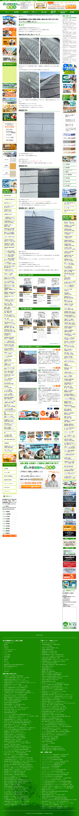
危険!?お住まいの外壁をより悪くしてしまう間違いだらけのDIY (16, 707)
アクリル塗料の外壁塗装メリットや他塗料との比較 (9, 252)
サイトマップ (7, 491)
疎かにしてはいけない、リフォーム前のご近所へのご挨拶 (15, 694)
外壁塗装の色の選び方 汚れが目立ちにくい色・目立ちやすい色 (16, 680)
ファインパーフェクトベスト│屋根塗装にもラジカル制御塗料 (54, 756)
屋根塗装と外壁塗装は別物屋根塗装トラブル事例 (9, 293)
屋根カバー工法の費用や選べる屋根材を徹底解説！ (52, 674)
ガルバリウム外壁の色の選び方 (68, 290)
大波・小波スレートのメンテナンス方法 (8, 451)
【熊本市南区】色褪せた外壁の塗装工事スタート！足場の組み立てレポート (69, 47)
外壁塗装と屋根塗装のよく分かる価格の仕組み (51, 644)
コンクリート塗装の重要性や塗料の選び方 (8, 394)
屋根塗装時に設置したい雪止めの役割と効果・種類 (9, 330)
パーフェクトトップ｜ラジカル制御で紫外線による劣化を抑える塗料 (55, 754)
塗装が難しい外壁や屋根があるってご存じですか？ (69, 342)
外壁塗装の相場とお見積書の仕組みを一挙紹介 (51, 657)
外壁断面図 (6, 443)
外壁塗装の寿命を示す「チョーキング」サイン (9, 270)
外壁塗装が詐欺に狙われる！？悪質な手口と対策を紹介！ (15, 737)
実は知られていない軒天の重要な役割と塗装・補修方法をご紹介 (54, 708)
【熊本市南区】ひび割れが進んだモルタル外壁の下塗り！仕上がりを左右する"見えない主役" (69, 25)
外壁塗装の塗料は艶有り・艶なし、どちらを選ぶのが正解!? (53, 794)
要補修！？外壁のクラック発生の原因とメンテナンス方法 (15, 726)
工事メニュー (35, 12)
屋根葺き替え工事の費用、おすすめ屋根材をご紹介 (52, 672)
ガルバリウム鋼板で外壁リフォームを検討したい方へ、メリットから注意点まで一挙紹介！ (22, 716)
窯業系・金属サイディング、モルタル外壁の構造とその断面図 (16, 754)
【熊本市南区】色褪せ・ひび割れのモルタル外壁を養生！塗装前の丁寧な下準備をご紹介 (69, 34)
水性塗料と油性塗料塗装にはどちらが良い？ (69, 357)
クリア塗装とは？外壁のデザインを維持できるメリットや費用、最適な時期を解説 (58, 786)
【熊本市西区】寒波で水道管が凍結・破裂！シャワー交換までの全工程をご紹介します (69, 38)
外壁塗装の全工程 (8, 214)
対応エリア (6, 661)
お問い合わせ (7, 487)
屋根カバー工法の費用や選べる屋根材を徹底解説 (9, 233)
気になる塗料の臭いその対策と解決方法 (68, 267)
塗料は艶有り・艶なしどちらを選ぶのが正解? (69, 353)
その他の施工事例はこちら (54, 306)
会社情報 (6, 659)
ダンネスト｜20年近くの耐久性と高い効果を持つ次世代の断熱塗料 (55, 774)
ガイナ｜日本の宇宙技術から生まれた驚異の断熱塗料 (52, 776)
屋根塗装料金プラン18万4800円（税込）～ (50, 652)
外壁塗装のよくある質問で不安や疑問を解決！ (69, 226)
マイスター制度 (7, 654)
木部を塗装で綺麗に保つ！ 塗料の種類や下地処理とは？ (15, 774)
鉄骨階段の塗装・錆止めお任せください (9, 375)
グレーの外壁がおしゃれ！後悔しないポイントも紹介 (69, 436)
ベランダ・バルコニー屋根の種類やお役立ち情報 (9, 402)
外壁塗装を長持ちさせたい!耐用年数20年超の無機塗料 (70, 312)
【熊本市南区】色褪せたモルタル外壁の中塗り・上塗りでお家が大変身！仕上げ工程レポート (69, 20)
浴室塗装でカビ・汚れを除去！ (8, 387)
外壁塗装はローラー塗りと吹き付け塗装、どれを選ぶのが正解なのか (17, 747)
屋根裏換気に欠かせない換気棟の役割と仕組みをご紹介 (15, 771)
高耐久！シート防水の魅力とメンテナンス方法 (9, 417)
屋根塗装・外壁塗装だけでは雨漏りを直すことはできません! (16, 699)
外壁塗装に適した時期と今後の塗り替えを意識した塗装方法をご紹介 (17, 721)
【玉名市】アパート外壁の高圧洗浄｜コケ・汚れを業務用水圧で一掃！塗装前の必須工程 (69, 56)
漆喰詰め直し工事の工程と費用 (68, 368)
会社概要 (72, 12)
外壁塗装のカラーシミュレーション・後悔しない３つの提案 (15, 685)
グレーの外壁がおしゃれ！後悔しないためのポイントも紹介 (15, 791)
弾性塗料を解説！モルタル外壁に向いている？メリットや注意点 (16, 801)
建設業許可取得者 (8, 479)
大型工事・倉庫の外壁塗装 (47, 741)
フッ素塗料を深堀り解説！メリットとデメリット (69, 455)
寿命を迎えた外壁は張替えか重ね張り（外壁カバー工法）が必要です (55, 676)
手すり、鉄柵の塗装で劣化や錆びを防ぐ (8, 379)
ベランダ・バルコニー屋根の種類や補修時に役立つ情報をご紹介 (16, 762)
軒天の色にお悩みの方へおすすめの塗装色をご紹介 (9, 315)
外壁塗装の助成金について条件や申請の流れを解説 (52, 686)
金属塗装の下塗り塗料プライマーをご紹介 (68, 305)
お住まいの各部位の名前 (9, 236)
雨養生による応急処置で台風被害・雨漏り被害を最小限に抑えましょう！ (18, 781)
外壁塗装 (9, 68)
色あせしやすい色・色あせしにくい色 (69, 125)
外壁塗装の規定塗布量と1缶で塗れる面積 (69, 380)
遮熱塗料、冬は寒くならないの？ (48, 789)
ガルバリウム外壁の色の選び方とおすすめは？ (13, 717)
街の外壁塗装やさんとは (9, 642)
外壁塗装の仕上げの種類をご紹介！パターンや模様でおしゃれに (16, 804)
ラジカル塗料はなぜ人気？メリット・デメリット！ (69, 474)
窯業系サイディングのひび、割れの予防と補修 (69, 346)
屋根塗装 (9, 72)
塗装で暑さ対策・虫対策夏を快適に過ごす (9, 267)
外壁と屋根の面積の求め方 (9, 439)
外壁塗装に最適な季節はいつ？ (9, 248)
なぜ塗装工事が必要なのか (9, 199)
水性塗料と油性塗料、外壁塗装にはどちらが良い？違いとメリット (55, 796)
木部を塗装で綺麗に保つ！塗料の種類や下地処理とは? (70, 395)
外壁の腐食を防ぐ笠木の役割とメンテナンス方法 (9, 323)
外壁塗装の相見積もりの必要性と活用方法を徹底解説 (14, 736)
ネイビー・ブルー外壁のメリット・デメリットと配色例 (15, 789)
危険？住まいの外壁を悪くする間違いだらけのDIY (69, 338)
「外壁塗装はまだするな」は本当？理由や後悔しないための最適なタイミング (19, 692)
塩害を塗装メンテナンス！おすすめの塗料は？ (9, 424)
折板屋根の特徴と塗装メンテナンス (8, 360)
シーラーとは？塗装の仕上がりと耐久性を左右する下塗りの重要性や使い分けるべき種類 (59, 799)
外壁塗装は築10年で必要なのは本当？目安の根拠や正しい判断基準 (17, 690)
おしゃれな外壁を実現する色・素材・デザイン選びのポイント (16, 787)
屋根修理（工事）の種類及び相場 (8, 225)
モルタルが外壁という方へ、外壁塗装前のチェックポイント (53, 804)
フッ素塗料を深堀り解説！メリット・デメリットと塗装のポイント (17, 799)
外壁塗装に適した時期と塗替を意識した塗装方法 (9, 244)
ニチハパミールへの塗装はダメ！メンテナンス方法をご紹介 (15, 776)
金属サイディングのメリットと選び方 (8, 353)
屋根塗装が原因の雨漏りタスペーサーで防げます (9, 345)
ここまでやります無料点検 (62, 12)
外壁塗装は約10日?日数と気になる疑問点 (68, 260)
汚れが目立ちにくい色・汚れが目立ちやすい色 (70, 120)
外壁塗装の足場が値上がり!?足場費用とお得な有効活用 (52, 748)
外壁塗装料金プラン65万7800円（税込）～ (50, 651)
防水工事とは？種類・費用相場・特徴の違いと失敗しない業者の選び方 (18, 764)
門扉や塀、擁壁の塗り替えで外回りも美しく (50, 679)
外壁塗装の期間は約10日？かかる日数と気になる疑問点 (15, 689)
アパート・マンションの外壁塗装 (48, 743)
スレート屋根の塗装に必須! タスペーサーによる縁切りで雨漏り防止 (17, 742)
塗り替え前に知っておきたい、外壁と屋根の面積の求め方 (15, 752)
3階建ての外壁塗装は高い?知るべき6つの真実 (69, 271)
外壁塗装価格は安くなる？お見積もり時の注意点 (9, 222)
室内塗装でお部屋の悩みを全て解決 (49, 681)
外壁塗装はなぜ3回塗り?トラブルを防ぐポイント (9, 300)
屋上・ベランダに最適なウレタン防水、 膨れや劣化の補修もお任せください (19, 767)
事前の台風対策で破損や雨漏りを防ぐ (68, 410)
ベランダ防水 (9, 79)
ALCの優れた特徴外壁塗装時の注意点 (8, 436)
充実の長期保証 (7, 656)
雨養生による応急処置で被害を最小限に (69, 413)
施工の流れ (44, 12)
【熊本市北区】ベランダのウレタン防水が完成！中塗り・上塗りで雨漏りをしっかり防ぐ (69, 61)
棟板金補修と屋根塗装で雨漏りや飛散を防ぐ (9, 398)
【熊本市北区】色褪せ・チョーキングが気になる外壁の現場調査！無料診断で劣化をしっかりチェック (48, 390)
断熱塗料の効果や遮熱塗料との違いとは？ (69, 402)
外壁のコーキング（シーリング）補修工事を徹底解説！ (52, 689)
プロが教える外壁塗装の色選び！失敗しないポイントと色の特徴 (16, 677)
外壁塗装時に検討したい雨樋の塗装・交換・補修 (9, 327)
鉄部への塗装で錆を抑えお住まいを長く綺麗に (9, 372)
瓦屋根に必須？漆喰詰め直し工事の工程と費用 (51, 699)
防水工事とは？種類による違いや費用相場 (9, 405)
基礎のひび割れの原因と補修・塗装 (68, 417)
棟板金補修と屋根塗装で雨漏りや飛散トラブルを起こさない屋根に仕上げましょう (20, 761)
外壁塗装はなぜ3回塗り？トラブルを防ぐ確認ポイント (14, 734)
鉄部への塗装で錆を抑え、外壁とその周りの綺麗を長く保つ (53, 721)
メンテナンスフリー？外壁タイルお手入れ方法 (69, 361)
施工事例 (16, 12)
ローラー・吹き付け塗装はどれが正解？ (68, 376)
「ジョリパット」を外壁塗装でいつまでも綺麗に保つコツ (15, 756)
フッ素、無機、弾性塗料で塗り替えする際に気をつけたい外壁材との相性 (18, 757)
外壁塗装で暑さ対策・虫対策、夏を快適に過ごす (51, 746)
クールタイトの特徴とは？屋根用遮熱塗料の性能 (69, 470)
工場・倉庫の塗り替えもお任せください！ (69, 203)
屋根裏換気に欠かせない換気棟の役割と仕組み (9, 421)
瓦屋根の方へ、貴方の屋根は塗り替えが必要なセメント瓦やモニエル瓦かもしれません (59, 703)
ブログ (24, 15)
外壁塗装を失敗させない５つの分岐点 (69, 233)
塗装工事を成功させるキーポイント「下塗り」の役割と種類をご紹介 (55, 801)
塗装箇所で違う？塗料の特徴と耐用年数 (68, 297)
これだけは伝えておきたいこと (10, 649)
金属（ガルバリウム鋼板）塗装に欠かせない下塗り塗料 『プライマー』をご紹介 (57, 802)
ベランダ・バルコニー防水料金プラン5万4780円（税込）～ (53, 656)
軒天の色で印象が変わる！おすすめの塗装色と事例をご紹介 (53, 709)
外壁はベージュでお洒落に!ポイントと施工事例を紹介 (70, 447)
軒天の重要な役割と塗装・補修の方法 (8, 312)
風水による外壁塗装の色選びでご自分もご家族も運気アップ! (16, 687)
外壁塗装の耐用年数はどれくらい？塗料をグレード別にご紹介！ (16, 719)
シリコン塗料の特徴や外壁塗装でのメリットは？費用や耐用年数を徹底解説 (56, 781)
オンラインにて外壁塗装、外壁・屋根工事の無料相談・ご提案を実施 (55, 684)
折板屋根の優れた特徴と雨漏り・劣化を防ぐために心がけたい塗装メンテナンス (57, 694)
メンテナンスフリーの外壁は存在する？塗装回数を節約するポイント (17, 714)
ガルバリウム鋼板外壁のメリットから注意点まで (69, 286)
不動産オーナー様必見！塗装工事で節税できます (69, 320)
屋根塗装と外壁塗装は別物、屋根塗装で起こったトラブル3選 (16, 741)
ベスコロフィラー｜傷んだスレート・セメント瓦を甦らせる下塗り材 (55, 761)
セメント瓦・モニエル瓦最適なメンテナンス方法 (9, 368)
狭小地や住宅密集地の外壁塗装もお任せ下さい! (9, 349)
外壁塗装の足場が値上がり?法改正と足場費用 (70, 327)
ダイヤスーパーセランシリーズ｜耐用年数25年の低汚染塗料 (53, 762)
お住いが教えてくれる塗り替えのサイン (8, 207)
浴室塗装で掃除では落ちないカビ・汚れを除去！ (51, 728)
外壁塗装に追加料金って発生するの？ (68, 237)
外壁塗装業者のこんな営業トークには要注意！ (69, 335)
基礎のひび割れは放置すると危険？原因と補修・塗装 (14, 782)
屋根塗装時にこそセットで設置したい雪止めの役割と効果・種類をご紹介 (56, 716)
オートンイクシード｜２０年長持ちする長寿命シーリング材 (53, 779)
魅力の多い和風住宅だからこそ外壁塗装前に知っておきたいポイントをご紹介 (57, 697)
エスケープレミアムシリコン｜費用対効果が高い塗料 (52, 764)
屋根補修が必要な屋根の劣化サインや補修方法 (9, 338)
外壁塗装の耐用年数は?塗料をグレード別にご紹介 (9, 240)
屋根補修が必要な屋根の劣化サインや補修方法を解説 (52, 719)
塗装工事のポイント (8, 203)
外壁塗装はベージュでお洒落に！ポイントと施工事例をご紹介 (16, 796)
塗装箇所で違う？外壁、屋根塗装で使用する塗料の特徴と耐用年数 (55, 791)
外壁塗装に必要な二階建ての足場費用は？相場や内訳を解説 (53, 749)
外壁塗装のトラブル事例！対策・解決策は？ (69, 421)
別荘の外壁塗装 (45, 744)
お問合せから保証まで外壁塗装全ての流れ (50, 647)
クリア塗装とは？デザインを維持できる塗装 (9, 263)
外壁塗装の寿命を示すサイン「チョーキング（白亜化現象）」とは (17, 724)
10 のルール (6, 652)
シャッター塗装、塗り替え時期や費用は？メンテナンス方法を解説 (55, 729)
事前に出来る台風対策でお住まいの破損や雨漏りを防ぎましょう (16, 779)
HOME (20, 15)
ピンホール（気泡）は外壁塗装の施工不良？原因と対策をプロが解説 (17, 729)
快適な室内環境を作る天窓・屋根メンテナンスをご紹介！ (53, 711)
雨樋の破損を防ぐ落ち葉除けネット (8, 334)
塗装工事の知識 (7, 195)
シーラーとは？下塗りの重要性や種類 (68, 308)
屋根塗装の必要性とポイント (47, 669)
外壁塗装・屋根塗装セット (9, 75)
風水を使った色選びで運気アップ (70, 116)
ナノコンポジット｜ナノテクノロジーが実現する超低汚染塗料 (54, 769)
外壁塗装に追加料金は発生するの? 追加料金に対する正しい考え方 (55, 687)
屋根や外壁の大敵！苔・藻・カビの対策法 (68, 387)
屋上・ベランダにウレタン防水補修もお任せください (9, 413)
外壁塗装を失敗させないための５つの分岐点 (12, 684)
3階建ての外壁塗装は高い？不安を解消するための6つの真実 (16, 697)
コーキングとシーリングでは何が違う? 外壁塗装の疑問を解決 (16, 749)
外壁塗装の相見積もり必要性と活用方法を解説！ (69, 241)
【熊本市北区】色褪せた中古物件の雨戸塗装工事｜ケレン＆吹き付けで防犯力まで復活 (69, 52)
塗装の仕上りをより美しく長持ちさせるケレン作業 (9, 285)
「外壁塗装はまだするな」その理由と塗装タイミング (9, 218)
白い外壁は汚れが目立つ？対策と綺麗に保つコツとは (69, 444)
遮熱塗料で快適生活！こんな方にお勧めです (50, 767)
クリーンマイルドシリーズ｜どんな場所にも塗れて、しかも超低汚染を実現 (56, 777)
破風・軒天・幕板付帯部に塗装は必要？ (8, 304)
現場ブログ (6, 646)
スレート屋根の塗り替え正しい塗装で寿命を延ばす (9, 342)
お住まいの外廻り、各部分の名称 (10, 711)
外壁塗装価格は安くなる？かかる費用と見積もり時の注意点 (53, 661)
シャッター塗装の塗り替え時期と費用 (8, 390)
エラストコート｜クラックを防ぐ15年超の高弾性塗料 (52, 771)
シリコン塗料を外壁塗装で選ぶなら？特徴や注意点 (9, 259)
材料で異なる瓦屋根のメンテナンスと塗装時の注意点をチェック (54, 701)
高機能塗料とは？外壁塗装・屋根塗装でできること (9, 289)
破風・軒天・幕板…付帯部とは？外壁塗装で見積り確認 (52, 704)
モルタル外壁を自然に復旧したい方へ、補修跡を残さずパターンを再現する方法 (19, 727)
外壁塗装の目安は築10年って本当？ (8, 210)
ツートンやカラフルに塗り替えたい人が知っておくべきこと (70, 129)
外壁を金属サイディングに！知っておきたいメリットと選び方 (54, 691)
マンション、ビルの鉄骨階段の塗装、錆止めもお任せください (54, 723)
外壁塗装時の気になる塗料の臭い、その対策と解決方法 (15, 695)
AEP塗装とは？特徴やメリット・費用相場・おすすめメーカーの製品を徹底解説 (57, 787)
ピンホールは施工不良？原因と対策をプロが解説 (9, 282)
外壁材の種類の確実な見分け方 (67, 278)
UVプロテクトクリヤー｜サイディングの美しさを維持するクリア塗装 (55, 772)
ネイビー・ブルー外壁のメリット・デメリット (69, 432)
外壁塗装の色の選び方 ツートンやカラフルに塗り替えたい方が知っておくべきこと (20, 682)
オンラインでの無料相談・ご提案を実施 (69, 222)
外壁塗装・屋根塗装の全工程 (47, 649)
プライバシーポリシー (8, 483)
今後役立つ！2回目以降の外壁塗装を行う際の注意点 (52, 677)
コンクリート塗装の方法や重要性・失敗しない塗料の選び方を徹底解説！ (56, 731)
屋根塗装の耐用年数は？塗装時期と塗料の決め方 (69, 425)
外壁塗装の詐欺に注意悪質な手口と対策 (68, 256)
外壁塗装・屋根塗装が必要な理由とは (11, 702)
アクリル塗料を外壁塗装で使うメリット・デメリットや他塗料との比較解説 (56, 782)
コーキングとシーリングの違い (9, 432)
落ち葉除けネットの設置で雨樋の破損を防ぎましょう (52, 718)
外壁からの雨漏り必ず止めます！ (48, 666)
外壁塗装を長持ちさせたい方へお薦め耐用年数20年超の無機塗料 (54, 797)
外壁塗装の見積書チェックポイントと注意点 (69, 248)
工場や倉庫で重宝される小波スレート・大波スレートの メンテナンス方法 (18, 759)
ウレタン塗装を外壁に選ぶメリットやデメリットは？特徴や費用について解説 (57, 784)
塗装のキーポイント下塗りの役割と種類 (68, 301)
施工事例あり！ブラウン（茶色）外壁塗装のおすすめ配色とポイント (17, 797)
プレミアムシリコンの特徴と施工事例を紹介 (68, 466)
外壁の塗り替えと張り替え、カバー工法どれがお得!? (69, 274)
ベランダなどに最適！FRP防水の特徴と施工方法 (9, 409)
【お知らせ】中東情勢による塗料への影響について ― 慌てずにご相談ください (69, 29)
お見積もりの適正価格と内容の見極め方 (69, 252)
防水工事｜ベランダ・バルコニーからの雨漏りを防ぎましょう (54, 682)
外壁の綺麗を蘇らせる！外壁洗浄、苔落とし (69, 383)
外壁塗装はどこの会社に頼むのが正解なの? (12, 744)
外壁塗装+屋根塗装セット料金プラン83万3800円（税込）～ (53, 654)
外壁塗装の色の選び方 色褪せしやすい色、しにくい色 (14, 679)
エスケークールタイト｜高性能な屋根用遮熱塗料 (51, 766)
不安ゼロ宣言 (6, 657)
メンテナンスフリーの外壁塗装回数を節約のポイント (69, 282)
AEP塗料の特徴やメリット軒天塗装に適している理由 (69, 477)
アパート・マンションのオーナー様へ (69, 207)
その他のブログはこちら (55, 405)
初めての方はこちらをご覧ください (49, 642)
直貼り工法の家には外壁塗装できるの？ (68, 350)
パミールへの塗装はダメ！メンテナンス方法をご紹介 (69, 398)
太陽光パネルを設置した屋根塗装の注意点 (69, 391)
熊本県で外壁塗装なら (8, 476)
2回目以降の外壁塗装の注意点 (68, 293)
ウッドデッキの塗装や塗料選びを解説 (8, 383)
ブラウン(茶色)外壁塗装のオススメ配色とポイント (69, 451)
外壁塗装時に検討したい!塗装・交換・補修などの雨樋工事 (53, 714)
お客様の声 (25, 12)
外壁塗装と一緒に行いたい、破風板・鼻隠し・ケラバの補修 (53, 706)
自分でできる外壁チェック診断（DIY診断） (12, 706)
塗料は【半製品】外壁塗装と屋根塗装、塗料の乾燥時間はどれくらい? (17, 746)
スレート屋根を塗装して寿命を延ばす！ (49, 739)
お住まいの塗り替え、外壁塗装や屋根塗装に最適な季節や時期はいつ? (17, 722)
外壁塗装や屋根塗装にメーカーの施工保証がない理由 (69, 316)
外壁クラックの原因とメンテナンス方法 (8, 274)
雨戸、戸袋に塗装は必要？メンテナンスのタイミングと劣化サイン (55, 733)
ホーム (7, 12)
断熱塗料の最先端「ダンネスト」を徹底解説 (69, 406)
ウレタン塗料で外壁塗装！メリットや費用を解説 (9, 255)
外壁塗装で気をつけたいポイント (9, 297)
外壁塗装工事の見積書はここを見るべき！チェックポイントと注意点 (55, 659)
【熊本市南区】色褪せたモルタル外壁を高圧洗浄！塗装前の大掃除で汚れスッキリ (69, 43)
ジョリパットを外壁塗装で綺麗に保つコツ (69, 372)
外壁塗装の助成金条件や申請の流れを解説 (69, 230)
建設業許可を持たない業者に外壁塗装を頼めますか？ (14, 664)
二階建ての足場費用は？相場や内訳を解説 (69, 331)
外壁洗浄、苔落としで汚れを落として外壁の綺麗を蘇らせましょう (55, 734)
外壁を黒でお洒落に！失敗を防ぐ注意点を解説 (69, 440)
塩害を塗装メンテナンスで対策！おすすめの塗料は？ (14, 772)
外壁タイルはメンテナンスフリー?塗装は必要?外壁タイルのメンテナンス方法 (57, 696)
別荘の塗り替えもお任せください (69, 211)
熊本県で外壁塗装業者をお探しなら (11, 666)
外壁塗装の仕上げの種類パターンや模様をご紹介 (69, 462)
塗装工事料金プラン (53, 12)
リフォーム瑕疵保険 (8, 651)
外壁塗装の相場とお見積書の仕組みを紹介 (69, 245)
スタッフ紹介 (7, 472)
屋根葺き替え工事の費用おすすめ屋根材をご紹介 (9, 229)
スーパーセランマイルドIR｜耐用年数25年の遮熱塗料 (52, 759)
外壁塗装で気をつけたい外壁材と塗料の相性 (9, 447)
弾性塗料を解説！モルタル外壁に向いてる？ (69, 459)
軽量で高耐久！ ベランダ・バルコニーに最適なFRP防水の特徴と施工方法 (18, 766)
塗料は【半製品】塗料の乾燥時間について (9, 428)
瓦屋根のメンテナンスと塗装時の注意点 (9, 364)
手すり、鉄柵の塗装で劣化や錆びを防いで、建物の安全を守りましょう (55, 724)
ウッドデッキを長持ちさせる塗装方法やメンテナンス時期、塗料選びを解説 (56, 726)
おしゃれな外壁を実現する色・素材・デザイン (69, 428)
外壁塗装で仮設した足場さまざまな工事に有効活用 (69, 323)
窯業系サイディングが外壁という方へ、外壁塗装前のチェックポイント (55, 806)
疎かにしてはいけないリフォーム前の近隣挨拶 (69, 263)
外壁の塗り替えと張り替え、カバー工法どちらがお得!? (15, 709)
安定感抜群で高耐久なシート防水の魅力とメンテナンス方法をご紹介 (17, 769)
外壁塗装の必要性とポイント (47, 667)
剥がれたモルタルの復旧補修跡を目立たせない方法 (9, 278)
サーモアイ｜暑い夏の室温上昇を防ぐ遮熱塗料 (51, 757)
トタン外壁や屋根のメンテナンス (8, 357)
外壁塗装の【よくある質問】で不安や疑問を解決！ (14, 675)
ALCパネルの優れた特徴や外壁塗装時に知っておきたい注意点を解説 (17, 751)
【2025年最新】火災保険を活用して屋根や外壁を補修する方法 (54, 664)
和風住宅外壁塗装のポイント (68, 365)
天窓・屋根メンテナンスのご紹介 (8, 319)
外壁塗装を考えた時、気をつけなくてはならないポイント (15, 732)
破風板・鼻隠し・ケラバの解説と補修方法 (9, 308)
